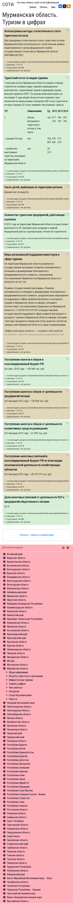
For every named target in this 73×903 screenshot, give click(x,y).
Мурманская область (17, 668)
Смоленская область (17, 840)
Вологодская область (18, 584)
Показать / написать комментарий (36, 534)
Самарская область (16, 817)
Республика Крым (16, 779)
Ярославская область (17, 901)
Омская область (15, 718)
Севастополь (13, 836)
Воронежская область (18, 588)
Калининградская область (20, 607)
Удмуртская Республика (19, 866)
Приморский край (15, 737)
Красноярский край (16, 638)
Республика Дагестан (18, 760)
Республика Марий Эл (18, 782)
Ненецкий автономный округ (21, 702)
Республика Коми (16, 775)
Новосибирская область (19, 714)
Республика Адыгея (17, 744)
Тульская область (16, 859)
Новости (13, 699)
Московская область (17, 664)
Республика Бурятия (17, 756)
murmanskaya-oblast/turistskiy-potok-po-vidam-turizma (48, 171)
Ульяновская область (17, 870)
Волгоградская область (19, 580)
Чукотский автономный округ (21, 893)
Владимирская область (18, 577)
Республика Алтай (16, 748)
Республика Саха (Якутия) (20, 790)
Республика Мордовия (18, 786)
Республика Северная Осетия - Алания (26, 794)
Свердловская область (18, 832)
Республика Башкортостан (20, 752)
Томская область (15, 855)
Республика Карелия (17, 771)
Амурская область (16, 558)
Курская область (15, 645)
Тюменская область (17, 863)
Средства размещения (20, 695)
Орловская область (16, 725)
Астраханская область (18, 565)
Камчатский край (15, 615)
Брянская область (16, 573)
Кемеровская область (18, 622)
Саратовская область (17, 824)
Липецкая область (16, 653)
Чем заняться (15, 687)
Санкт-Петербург (15, 821)
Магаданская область (18, 657)
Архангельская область (18, 561)
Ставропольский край (17, 843)
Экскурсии (14, 691)
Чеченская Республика (18, 885)
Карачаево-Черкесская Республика (24, 619)
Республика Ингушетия (18, 763)
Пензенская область (17, 729)
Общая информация (18, 672)
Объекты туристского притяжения (26, 676)
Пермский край (14, 733)
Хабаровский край (16, 874)
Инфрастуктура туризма (21, 680)
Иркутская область (16, 599)
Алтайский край (14, 554)
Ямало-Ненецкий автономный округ (24, 897)
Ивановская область (17, 596)
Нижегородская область (19, 706)
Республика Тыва (15, 802)
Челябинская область (17, 882)
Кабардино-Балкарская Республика (24, 603)
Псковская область (16, 741)
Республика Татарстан (18, 798)
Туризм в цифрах (17, 683)
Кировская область (16, 626)
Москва (10, 660)
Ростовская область (17, 809)
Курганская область (17, 641)
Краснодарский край (17, 634)
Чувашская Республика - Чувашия (24, 889)
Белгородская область (18, 569)
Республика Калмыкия (18, 767)
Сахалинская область (17, 828)
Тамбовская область (17, 847)
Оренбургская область (18, 721)
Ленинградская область (19, 649)
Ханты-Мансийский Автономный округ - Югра (29, 878)
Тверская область (16, 851)
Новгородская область (18, 710)
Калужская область (17, 611)
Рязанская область (16, 813)
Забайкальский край (17, 592)
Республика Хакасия (17, 805)
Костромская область (18, 630)
